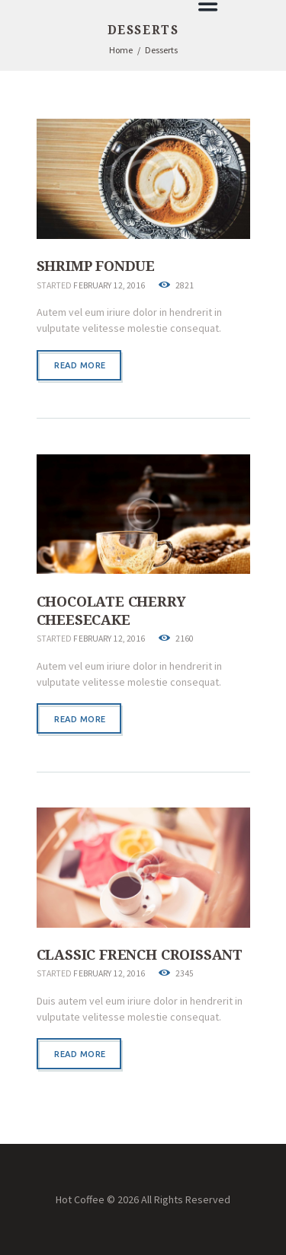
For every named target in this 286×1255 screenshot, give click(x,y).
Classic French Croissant (140, 955)
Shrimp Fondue (96, 266)
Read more (80, 365)
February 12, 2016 (109, 285)
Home (121, 50)
